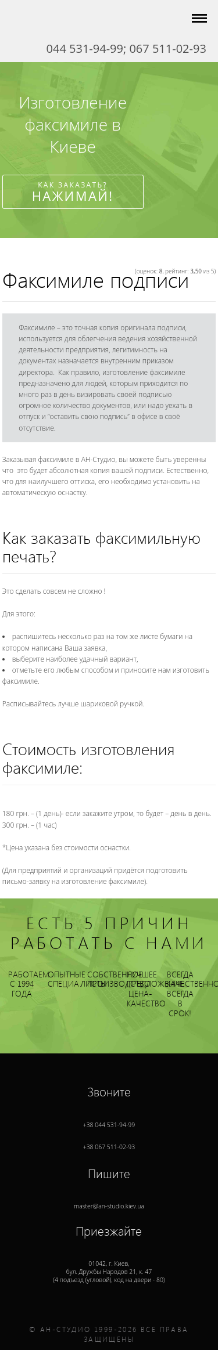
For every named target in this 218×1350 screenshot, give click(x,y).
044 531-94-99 (85, 48)
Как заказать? (73, 192)
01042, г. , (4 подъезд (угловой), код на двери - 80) (109, 1261)
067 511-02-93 (167, 48)
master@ (109, 1196)
